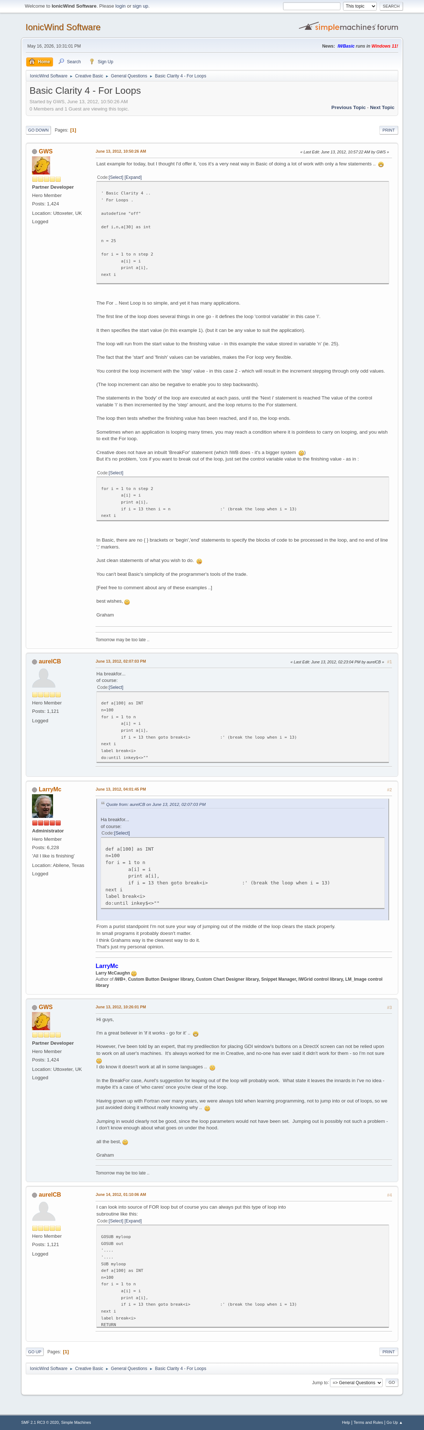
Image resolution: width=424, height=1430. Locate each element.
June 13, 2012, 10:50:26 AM (121, 151)
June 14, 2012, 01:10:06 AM (121, 1194)
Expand (133, 177)
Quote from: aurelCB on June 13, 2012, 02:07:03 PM (156, 804)
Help (346, 1422)
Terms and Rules (368, 1422)
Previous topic (348, 107)
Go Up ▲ (395, 1422)
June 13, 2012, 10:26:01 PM (121, 1007)
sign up (140, 6)
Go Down (38, 130)
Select (116, 177)
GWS (46, 151)
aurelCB (50, 661)
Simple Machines (76, 1422)
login (121, 6)
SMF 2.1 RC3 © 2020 (39, 1422)
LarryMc (50, 789)
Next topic (382, 107)
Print (389, 130)
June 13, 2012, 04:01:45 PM (121, 789)
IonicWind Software (63, 27)
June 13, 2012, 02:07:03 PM (121, 661)
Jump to (320, 1382)
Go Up (34, 1352)
